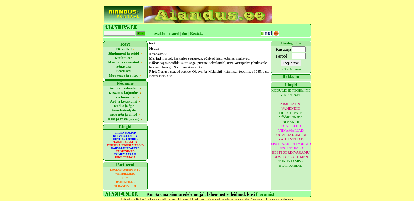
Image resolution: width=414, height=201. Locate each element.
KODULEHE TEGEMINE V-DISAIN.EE (291, 92)
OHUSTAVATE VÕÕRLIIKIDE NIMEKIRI (291, 117)
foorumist (265, 194)
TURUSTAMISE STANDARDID (290, 163)
